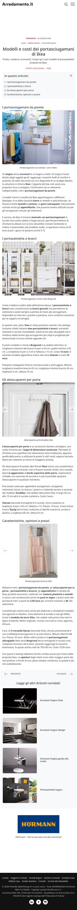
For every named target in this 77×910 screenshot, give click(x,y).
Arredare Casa (68, 878)
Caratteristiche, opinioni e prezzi (23, 94)
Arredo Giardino (29, 881)
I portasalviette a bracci (19, 86)
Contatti (42, 881)
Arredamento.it (17, 4)
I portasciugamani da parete (21, 82)
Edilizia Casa (14, 881)
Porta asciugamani (35, 68)
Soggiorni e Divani (19, 878)
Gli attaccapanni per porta (20, 90)
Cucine (5, 878)
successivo (65, 674)
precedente (12, 674)
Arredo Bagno (35, 878)
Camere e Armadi (52, 878)
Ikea (49, 68)
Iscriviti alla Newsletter (58, 881)
